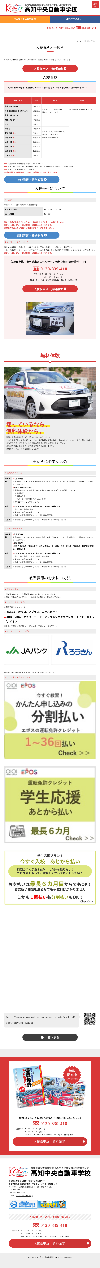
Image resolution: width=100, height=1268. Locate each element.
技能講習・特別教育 (30, 179)
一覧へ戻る (52, 1037)
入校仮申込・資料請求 (48, 68)
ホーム (79, 41)
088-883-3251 (19, 1190)
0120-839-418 (54, 268)
